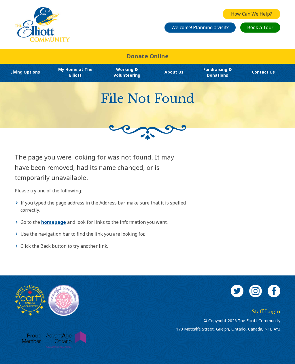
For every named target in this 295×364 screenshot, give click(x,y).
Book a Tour (260, 27)
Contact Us (263, 72)
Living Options (25, 72)
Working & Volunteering (127, 72)
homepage (53, 222)
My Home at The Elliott (75, 72)
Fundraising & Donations (217, 72)
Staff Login (265, 312)
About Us (174, 72)
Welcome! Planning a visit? (200, 27)
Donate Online (147, 56)
